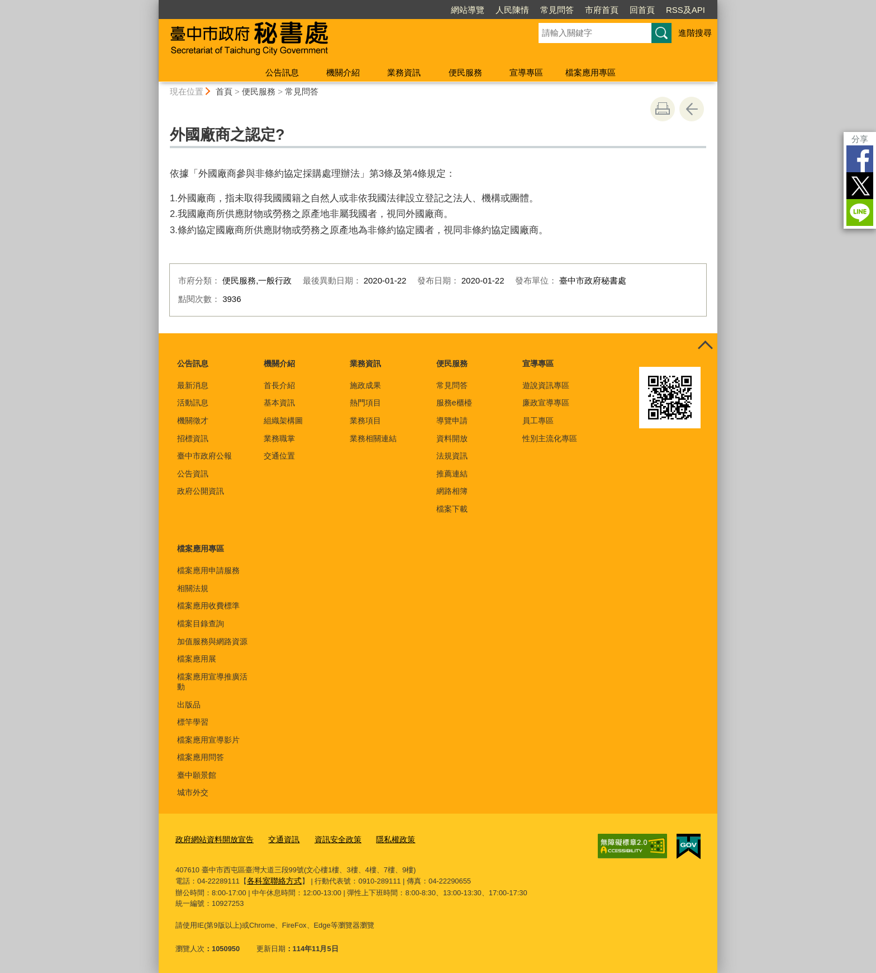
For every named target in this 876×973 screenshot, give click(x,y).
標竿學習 (192, 721)
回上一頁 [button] (691, 109)
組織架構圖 (283, 420)
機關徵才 (192, 420)
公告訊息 (282, 72)
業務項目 (365, 420)
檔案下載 (452, 508)
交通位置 (279, 455)
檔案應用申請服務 (208, 570)
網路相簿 (452, 490)
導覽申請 (452, 420)
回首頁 (642, 10)
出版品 (189, 704)
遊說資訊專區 (545, 385)
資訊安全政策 (328, 839)
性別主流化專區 (549, 438)
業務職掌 (279, 438)
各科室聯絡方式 (272, 879)
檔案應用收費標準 (208, 605)
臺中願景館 (196, 775)
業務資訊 (404, 72)
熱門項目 (365, 402)
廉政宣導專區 (545, 402)
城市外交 (192, 792)
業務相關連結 (373, 438)
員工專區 (538, 420)
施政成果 (365, 385)
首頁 (224, 91)
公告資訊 (192, 473)
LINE (859, 212)
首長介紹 (279, 385)
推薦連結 (452, 473)
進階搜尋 (695, 32)
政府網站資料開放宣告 (211, 839)
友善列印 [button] (662, 109)
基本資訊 (279, 402)
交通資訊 (277, 839)
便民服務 (465, 72)
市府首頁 (601, 10)
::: (154, 5)
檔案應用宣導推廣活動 (212, 681)
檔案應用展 (196, 658)
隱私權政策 (383, 839)
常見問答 (557, 10)
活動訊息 (192, 402)
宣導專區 (526, 72)
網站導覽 (467, 10)
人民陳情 (512, 10)
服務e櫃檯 (454, 402)
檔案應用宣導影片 (208, 739)
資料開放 (452, 438)
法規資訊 (452, 455)
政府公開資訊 (200, 490)
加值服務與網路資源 (212, 641)
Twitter (859, 185)
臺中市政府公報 (204, 455)
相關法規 (192, 588)
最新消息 (192, 385)
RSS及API (685, 10)
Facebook (859, 158)
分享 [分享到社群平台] (859, 139)
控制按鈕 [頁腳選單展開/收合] (705, 345)
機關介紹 (343, 72)
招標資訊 (192, 438)
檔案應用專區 (590, 72)
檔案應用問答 (200, 757)
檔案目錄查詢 (200, 623)
